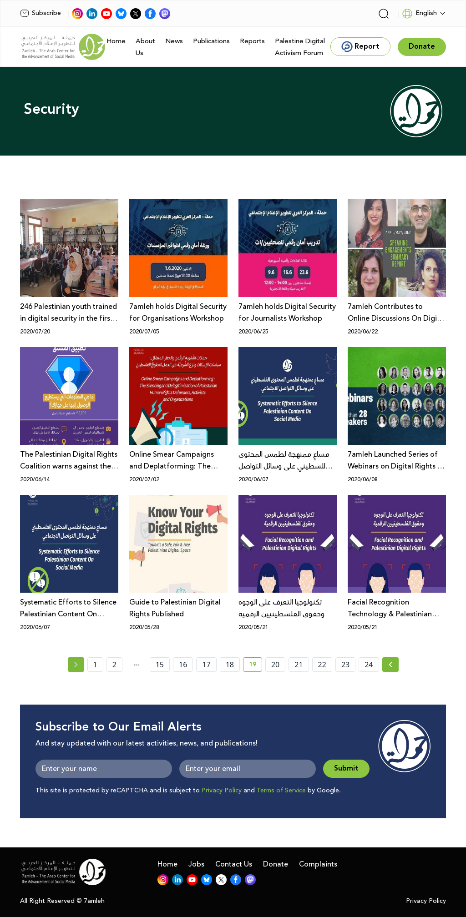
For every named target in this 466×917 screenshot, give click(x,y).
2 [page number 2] (114, 665)
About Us (145, 47)
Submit (346, 768)
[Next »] (391, 664)
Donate (275, 864)
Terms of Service (281, 791)
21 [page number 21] (298, 665)
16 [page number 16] (183, 665)
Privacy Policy (222, 791)
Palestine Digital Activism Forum (300, 47)
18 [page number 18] (230, 665)
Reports (252, 41)
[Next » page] (390, 664)
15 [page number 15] (160, 665)
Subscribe (40, 13)
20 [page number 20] (275, 665)
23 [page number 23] (345, 665)
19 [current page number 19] (255, 666)
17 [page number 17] (206, 665)
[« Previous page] (76, 664)
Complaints (318, 864)
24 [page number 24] (369, 665)
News (174, 41)
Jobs (196, 864)
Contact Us (233, 864)
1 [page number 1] (95, 665)
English (419, 13)
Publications (211, 41)
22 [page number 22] (322, 665)
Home (116, 41)
